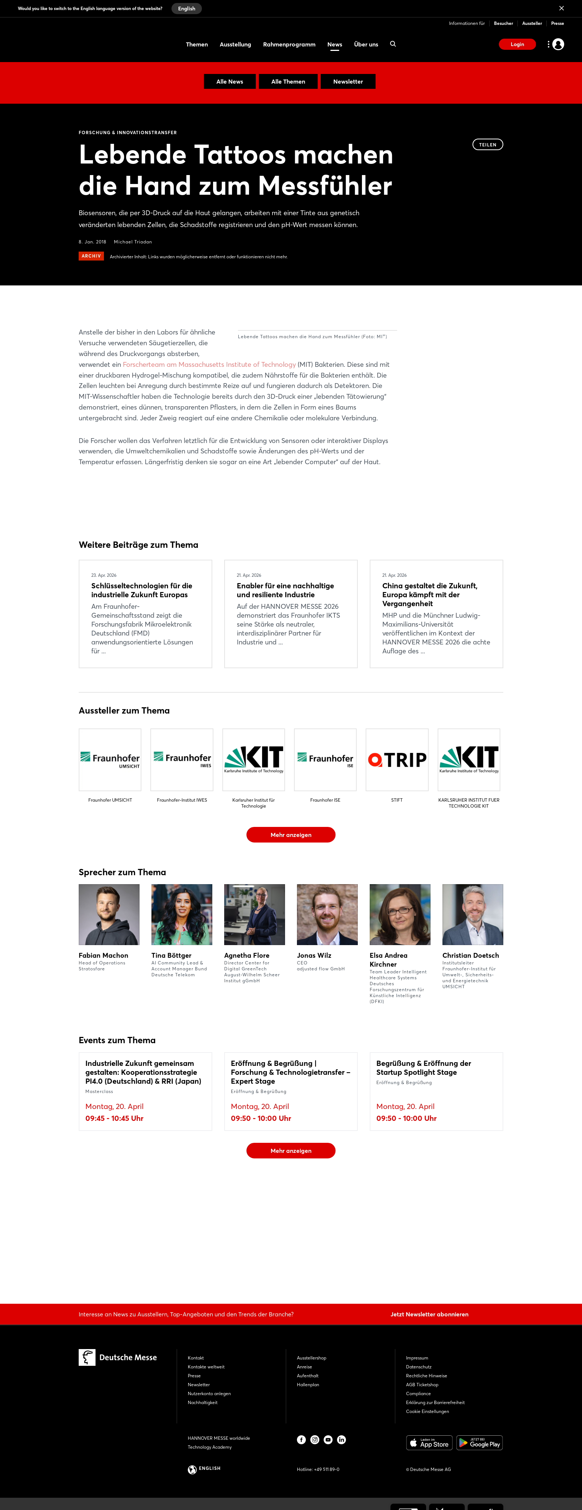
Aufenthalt (307, 1375)
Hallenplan (308, 1384)
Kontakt (196, 1358)
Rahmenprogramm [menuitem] (289, 44)
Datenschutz (419, 1367)
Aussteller (532, 23)
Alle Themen (288, 81)
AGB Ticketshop (422, 1384)
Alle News (229, 81)
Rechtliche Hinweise (426, 1375)
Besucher (503, 23)
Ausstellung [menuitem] (235, 44)
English (186, 8)
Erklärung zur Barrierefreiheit (435, 1402)
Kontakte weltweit (206, 1367)
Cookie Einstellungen (427, 1411)
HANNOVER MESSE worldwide (219, 1438)
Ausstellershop (311, 1358)
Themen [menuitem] (197, 44)
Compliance (418, 1393)
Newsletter (348, 81)
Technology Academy (210, 1447)
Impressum (417, 1358)
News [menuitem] (334, 44)
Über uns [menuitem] (366, 44)
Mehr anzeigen (291, 933)
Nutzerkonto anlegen (209, 1393)
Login (517, 44)
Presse (557, 23)
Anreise (304, 1367)
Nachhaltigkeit (203, 1402)
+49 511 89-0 (326, 1469)
